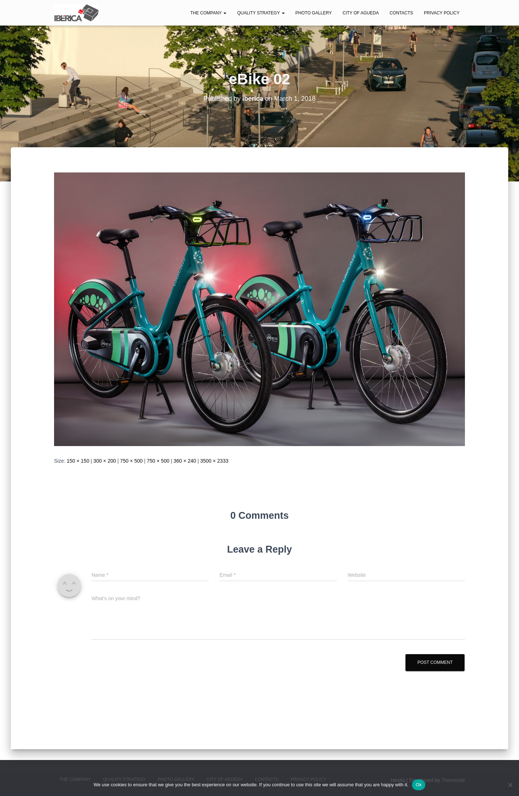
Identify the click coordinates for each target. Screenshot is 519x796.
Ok (419, 784)
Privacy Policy (442, 12)
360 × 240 (184, 461)
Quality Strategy (260, 12)
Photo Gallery (314, 12)
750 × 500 (131, 461)
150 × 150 (78, 461)
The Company (208, 12)
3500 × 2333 (214, 461)
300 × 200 (104, 461)
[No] (510, 784)
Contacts (401, 12)
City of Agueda (360, 12)
